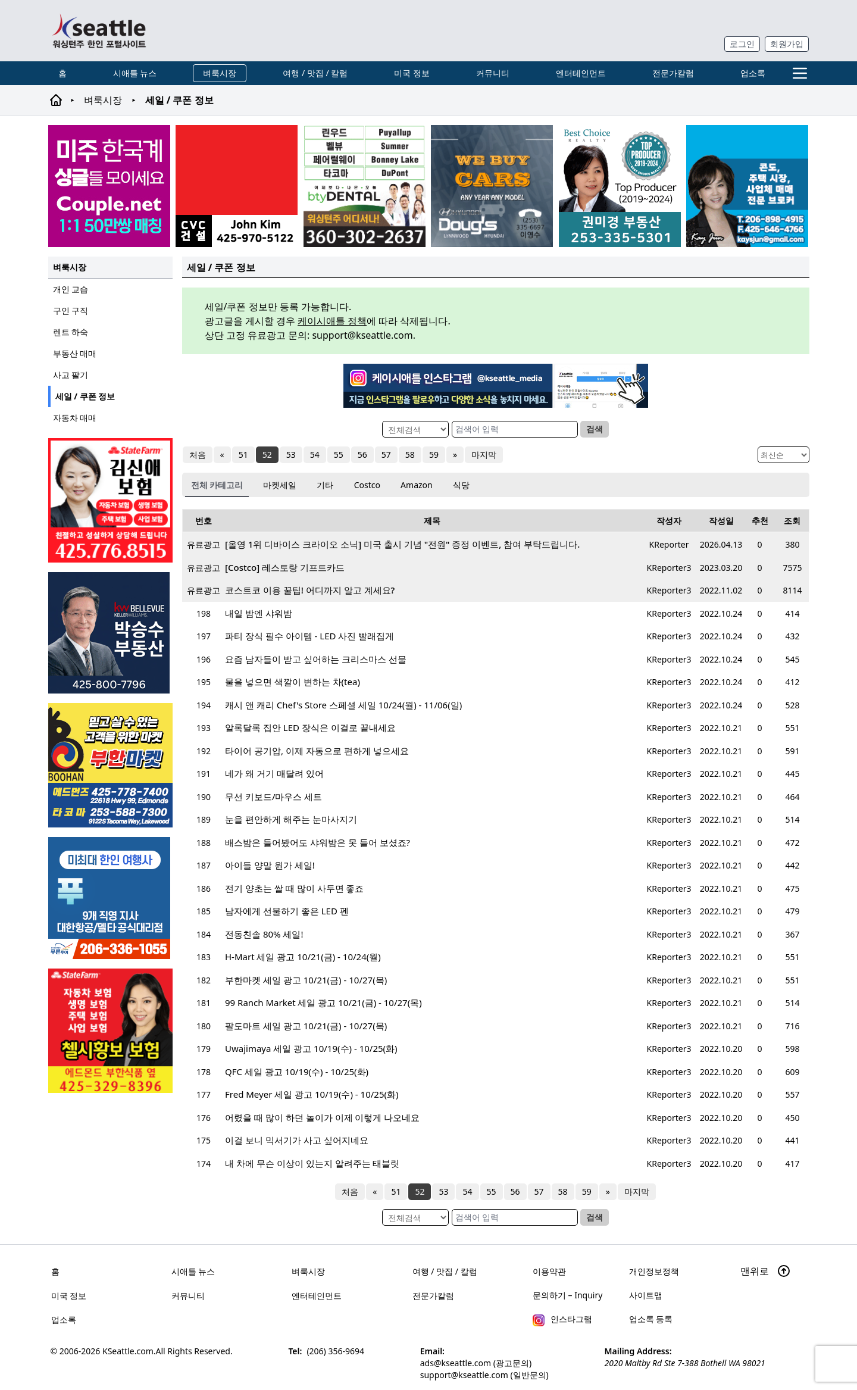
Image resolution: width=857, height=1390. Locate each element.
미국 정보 (412, 73)
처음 (197, 454)
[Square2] (365, 186)
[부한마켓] (110, 765)
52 (267, 454)
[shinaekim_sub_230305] (110, 500)
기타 (325, 485)
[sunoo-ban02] (109, 186)
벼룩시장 (219, 73)
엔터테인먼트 (581, 73)
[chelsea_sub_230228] (110, 1031)
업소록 (752, 73)
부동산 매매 (75, 353)
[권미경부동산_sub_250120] (620, 186)
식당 (461, 485)
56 (362, 454)
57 (386, 454)
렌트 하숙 (71, 332)
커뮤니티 (492, 73)
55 (338, 454)
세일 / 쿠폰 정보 (85, 396)
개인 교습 (71, 289)
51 (243, 454)
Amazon (417, 485)
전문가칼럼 (673, 73)
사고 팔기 (71, 374)
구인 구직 (71, 310)
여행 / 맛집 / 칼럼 (315, 73)
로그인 (742, 43)
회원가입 (786, 43)
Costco (367, 485)
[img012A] (110, 633)
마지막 (483, 454)
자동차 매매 (75, 417)
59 (434, 454)
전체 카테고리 (217, 485)
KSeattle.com (128, 1351)
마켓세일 (279, 485)
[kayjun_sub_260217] (747, 186)
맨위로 (765, 1271)
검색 (594, 429)
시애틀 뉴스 (135, 73)
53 (291, 454)
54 (315, 454)
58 (410, 454)
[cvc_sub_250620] (237, 186)
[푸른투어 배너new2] (110, 898)
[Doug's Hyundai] (492, 186)
